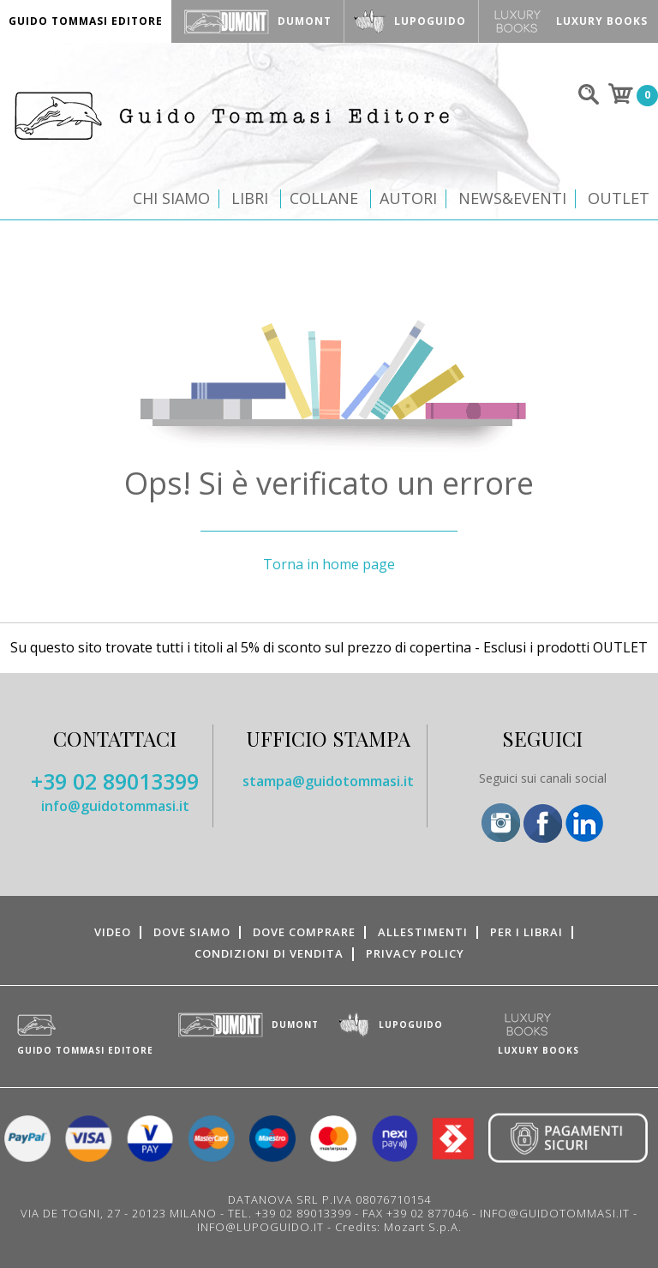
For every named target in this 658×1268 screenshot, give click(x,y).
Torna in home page (329, 564)
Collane (324, 198)
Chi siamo (171, 198)
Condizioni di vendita (269, 953)
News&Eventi (512, 198)
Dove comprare (304, 932)
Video (112, 932)
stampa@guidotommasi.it (328, 781)
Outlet (618, 198)
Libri (249, 198)
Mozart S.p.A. (423, 1227)
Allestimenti (423, 932)
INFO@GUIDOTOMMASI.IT (555, 1213)
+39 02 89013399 (115, 781)
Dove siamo (191, 932)
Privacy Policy (415, 953)
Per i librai (526, 932)
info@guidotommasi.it (115, 805)
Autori (408, 198)
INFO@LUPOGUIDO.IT (260, 1227)
